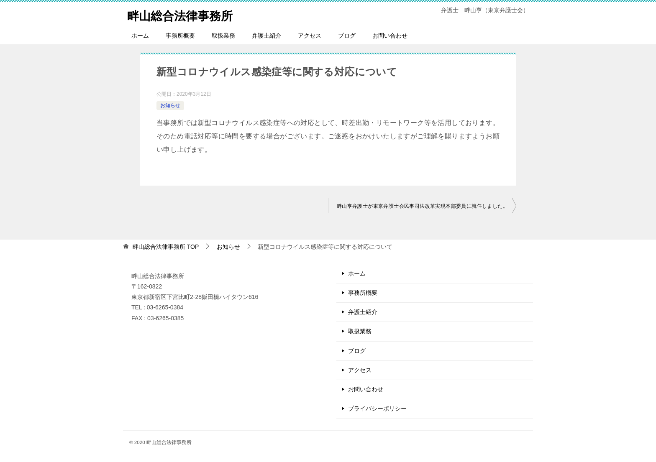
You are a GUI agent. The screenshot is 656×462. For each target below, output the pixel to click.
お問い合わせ (389, 35)
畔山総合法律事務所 (183, 14)
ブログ (347, 35)
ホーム (140, 35)
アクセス (309, 35)
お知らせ (170, 105)
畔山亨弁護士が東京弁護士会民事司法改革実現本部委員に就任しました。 (422, 206)
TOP (166, 246)
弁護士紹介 (266, 35)
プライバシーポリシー (377, 408)
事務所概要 (180, 35)
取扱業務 (223, 35)
